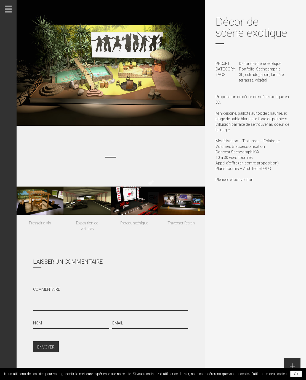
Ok (296, 374)
